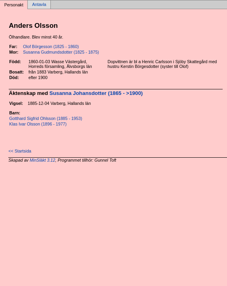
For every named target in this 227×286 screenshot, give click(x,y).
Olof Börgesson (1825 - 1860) (51, 46)
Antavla (39, 4)
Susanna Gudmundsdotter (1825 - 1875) (61, 52)
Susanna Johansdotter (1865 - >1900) (96, 93)
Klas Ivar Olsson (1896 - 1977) (38, 124)
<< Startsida (19, 151)
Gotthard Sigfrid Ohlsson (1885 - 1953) (45, 118)
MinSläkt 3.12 (43, 160)
